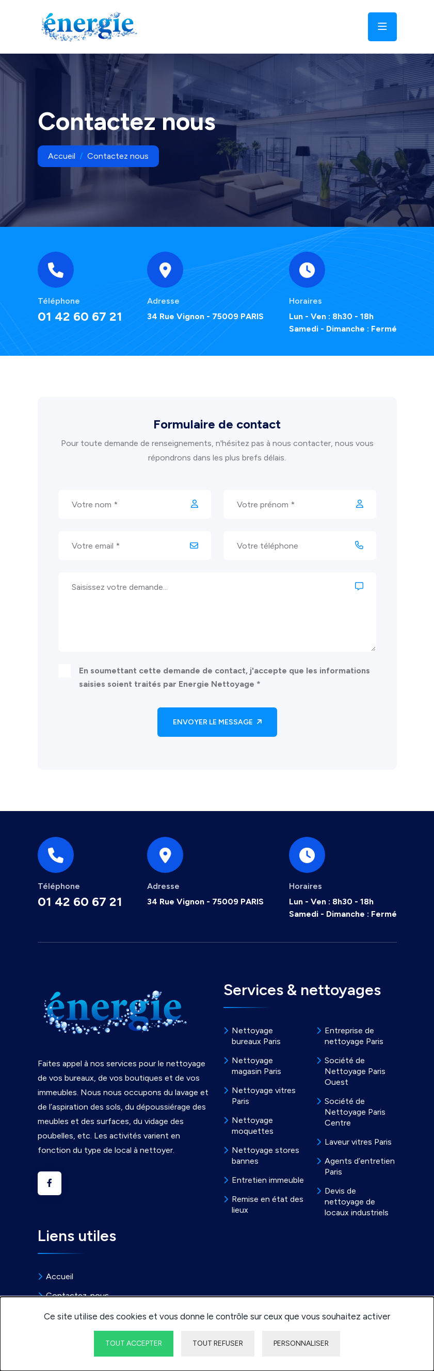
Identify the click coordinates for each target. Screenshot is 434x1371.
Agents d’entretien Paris (360, 1166)
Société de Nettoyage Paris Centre (355, 1112)
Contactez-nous (77, 1295)
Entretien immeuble (268, 1180)
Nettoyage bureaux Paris (256, 1036)
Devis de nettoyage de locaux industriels (357, 1201)
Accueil (61, 156)
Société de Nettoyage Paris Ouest (355, 1071)
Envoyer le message (217, 722)
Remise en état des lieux (267, 1204)
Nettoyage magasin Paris (256, 1065)
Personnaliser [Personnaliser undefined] (301, 1343)
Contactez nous (118, 156)
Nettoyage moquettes (253, 1125)
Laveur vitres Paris (358, 1142)
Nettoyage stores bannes (265, 1155)
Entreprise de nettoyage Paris (354, 1036)
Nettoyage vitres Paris (264, 1095)
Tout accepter (133, 1343)
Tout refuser (217, 1343)
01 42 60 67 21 (80, 316)
